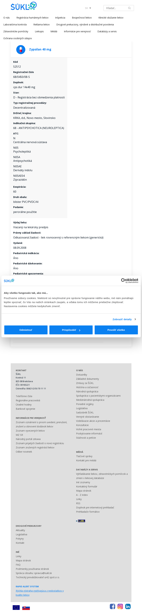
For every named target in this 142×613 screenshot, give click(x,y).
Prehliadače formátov (88, 511)
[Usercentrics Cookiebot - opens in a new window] (123, 280)
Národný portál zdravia (28, 439)
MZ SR (19, 434)
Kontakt (20, 542)
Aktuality (20, 530)
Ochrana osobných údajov (17, 38)
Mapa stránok (83, 490)
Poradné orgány (85, 404)
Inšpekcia (60, 17)
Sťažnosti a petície (86, 437)
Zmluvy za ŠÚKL (85, 383)
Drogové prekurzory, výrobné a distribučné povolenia (85, 24)
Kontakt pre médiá (86, 460)
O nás (6, 17)
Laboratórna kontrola (15, 24)
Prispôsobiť (71, 329)
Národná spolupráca (87, 391)
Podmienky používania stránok (32, 568)
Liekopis (39, 31)
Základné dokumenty (87, 378)
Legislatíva (82, 408)
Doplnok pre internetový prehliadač (95, 507)
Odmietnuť (25, 329)
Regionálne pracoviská (28, 400)
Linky (79, 499)
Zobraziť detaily (122, 319)
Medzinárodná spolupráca (90, 399)
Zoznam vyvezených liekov (30, 430)
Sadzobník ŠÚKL (85, 412)
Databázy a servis (107, 31)
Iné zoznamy (83, 482)
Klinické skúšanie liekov (110, 17)
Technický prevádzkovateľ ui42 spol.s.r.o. (38, 577)
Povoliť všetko (116, 329)
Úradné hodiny (24, 404)
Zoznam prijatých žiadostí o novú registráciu (40, 443)
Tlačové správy (84, 456)
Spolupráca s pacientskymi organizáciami (98, 395)
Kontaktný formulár (86, 486)
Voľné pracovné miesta (88, 429)
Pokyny (20, 538)
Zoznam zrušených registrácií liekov (35, 447)
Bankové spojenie (25, 408)
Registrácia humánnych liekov (32, 17)
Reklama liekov (41, 24)
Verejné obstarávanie (87, 416)
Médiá (53, 31)
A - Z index (82, 494)
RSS (78, 503)
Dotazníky (81, 374)
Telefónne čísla (24, 396)
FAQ (18, 564)
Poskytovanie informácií (89, 433)
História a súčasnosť (87, 387)
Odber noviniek (24, 451)
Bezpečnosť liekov (82, 17)
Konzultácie (82, 425)
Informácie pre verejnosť (77, 31)
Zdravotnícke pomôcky (15, 31)
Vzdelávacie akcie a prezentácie (93, 420)
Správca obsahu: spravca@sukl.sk (34, 573)
